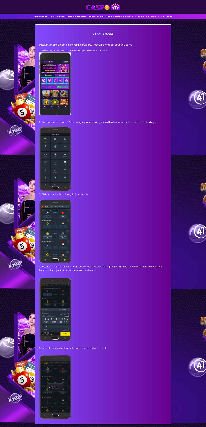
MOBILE (154, 16)
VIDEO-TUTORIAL (97, 16)
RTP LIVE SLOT (129, 16)
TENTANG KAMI (41, 16)
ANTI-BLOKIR (143, 16)
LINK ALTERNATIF (114, 16)
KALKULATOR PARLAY (78, 16)
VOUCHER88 (166, 16)
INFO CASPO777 (58, 16)
